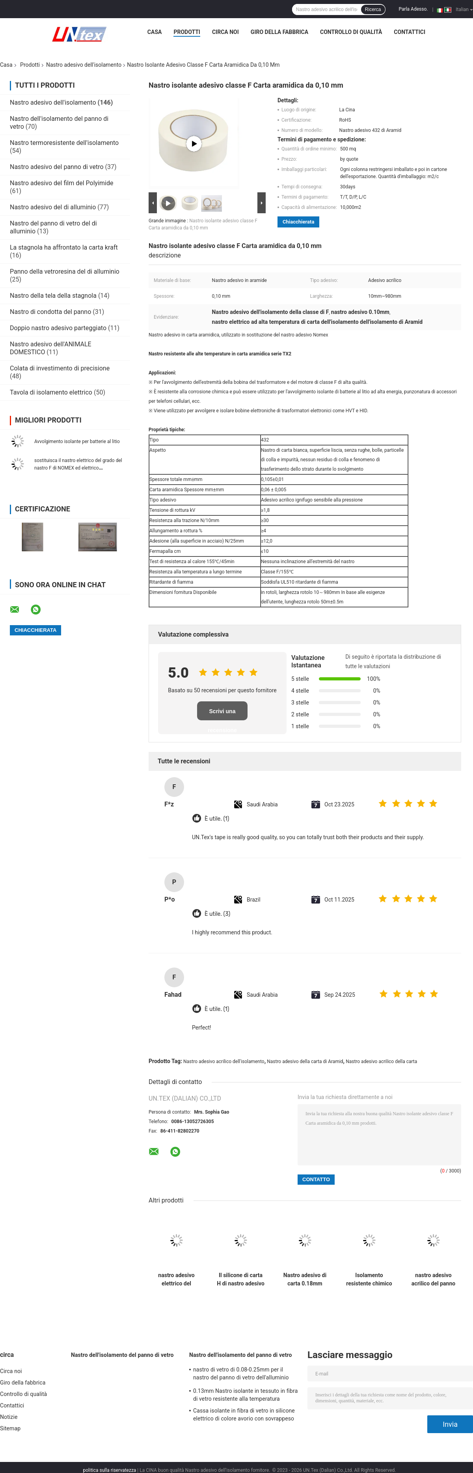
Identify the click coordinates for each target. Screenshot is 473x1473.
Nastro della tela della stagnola (53, 295)
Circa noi (225, 32)
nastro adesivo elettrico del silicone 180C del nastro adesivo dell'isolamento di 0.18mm (176, 1279)
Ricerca (373, 9)
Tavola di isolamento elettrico (51, 392)
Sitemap (10, 1428)
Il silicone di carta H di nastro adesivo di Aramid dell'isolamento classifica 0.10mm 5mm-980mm (240, 1279)
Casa (154, 32)
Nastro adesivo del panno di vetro (57, 167)
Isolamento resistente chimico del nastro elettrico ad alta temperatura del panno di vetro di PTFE (369, 1279)
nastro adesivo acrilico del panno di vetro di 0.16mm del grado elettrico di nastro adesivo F (433, 1279)
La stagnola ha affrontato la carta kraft (64, 247)
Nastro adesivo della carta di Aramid (305, 1061)
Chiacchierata (298, 222)
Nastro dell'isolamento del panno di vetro (122, 1355)
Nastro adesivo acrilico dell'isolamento (223, 1061)
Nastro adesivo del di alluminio (53, 207)
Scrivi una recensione (222, 714)
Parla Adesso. (413, 9)
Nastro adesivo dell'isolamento (83, 65)
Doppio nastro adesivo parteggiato (58, 328)
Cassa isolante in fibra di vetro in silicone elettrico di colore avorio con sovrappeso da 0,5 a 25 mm (244, 1415)
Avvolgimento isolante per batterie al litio (77, 441)
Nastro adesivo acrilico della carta (381, 1061)
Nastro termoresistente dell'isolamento (64, 143)
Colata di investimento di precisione (60, 368)
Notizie (8, 1417)
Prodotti (186, 32)
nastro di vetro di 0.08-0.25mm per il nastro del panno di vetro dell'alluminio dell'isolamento (241, 1374)
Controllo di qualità (351, 32)
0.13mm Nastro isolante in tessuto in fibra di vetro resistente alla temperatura (245, 1395)
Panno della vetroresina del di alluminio (64, 271)
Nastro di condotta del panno (50, 312)
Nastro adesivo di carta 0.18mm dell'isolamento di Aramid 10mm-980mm (304, 1279)
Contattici (409, 32)
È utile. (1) (217, 818)
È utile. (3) (217, 914)
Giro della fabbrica (279, 32)
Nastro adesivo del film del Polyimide (61, 183)
